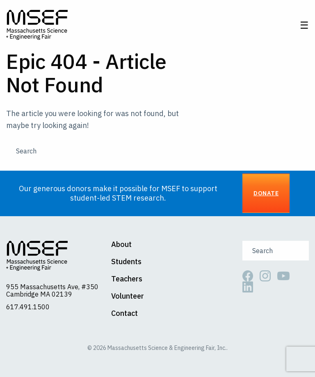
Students (126, 261)
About (121, 244)
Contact (124, 313)
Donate (265, 193)
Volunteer (127, 296)
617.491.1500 (28, 307)
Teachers (126, 279)
